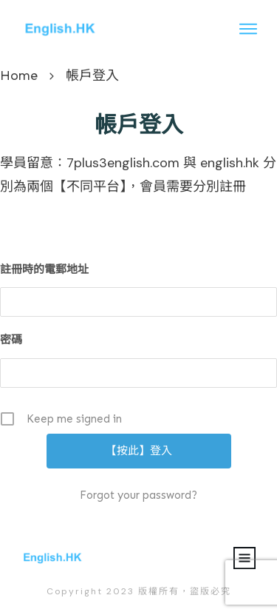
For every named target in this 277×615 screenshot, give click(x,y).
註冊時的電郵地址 (44, 269)
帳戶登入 (139, 125)
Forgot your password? (138, 495)
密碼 (11, 339)
